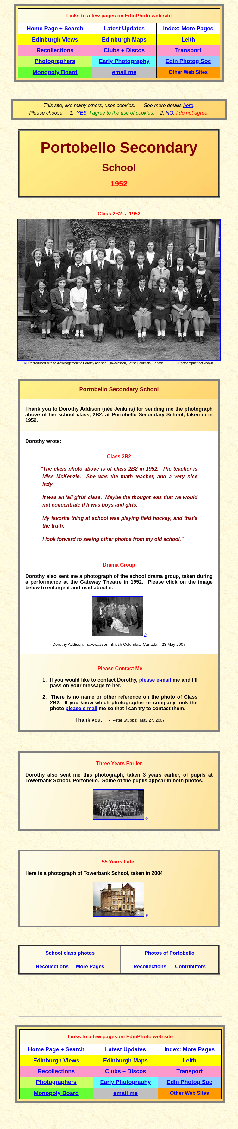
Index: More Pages (188, 28)
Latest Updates (124, 28)
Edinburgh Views (55, 39)
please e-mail (155, 680)
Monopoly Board (55, 72)
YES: (115, 113)
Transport (188, 50)
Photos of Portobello (169, 953)
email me (124, 72)
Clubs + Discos (124, 50)
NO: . (187, 113)
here (188, 105)
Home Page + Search (55, 28)
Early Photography (124, 61)
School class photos (70, 953)
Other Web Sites (188, 72)
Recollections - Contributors (170, 966)
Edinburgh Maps (124, 39)
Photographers (55, 61)
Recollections (54, 50)
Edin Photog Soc (188, 61)
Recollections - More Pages (70, 966)
